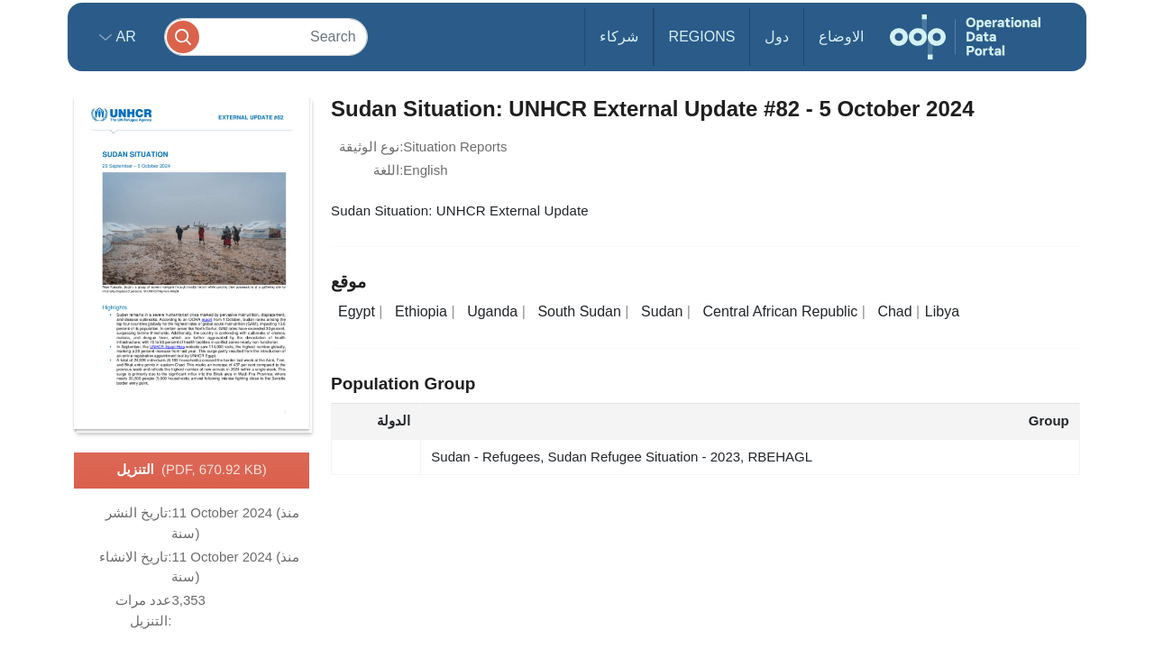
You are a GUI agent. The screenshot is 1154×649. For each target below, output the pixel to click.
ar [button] (124, 36)
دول (777, 36)
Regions (702, 36)
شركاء (619, 36)
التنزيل (191, 470)
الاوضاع (841, 36)
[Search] (266, 36)
